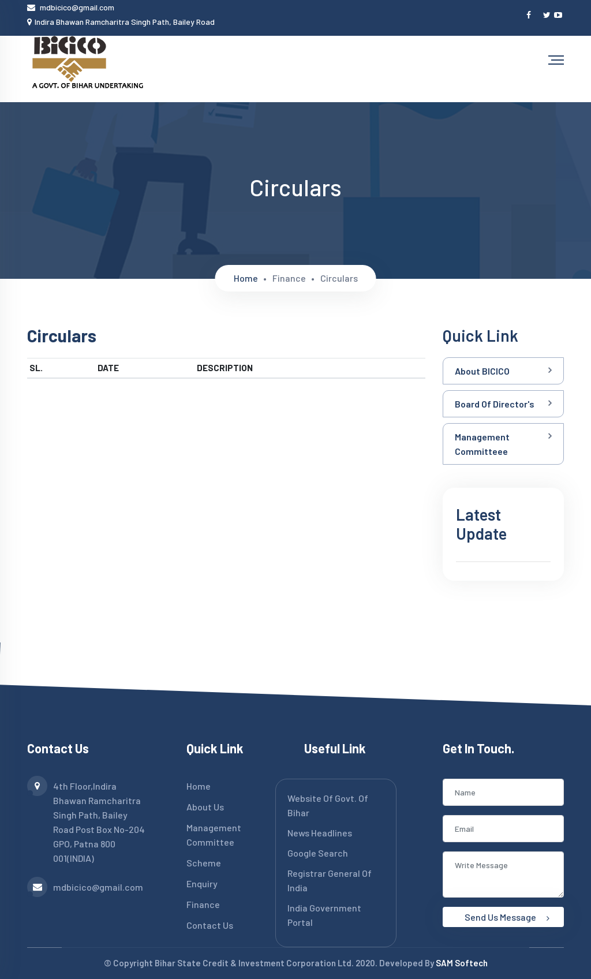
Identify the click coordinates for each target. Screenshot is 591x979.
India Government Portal (324, 915)
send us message (507, 916)
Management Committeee (482, 444)
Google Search (317, 852)
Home (198, 785)
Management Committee (213, 834)
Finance (203, 904)
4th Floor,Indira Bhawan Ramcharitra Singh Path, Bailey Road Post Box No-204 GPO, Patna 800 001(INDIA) (86, 821)
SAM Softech (462, 963)
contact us (209, 925)
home (246, 277)
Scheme (203, 862)
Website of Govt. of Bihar (327, 805)
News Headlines (319, 832)
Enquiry (202, 883)
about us (205, 806)
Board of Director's (494, 403)
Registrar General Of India (329, 880)
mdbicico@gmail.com (77, 7)
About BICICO (482, 370)
